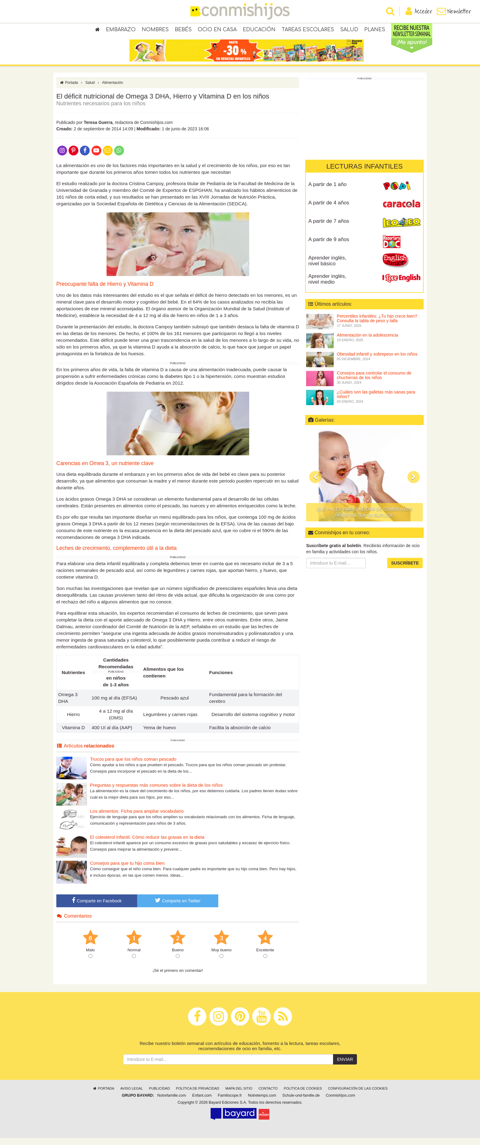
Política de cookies (303, 1095)
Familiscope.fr (230, 1102)
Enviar (345, 1066)
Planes (374, 30)
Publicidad (159, 1095)
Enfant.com (202, 1102)
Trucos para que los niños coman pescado (133, 766)
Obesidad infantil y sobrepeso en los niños (377, 361)
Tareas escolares (308, 30)
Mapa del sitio (238, 1095)
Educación (259, 30)
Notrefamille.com (171, 1102)
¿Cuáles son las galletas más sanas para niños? (376, 401)
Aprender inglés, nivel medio (327, 286)
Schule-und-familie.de (301, 1102)
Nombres (155, 30)
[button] (315, 484)
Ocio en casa (217, 30)
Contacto (268, 1095)
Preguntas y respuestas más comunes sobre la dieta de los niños (156, 792)
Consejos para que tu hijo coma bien (127, 870)
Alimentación (112, 90)
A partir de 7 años (328, 228)
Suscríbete (405, 570)
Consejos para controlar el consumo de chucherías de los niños (374, 382)
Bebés (183, 30)
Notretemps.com (262, 1102)
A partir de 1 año (327, 191)
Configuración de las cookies (358, 1095)
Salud (349, 30)
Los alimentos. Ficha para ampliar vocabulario (137, 818)
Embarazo (121, 30)
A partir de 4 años (328, 210)
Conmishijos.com (340, 1102)
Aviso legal (131, 1095)
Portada (68, 90)
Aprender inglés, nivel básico (327, 268)
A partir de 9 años (328, 246)
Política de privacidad (197, 1095)
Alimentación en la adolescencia (367, 342)
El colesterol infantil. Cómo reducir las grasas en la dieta (147, 844)
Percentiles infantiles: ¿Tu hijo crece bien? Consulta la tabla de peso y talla (377, 325)
